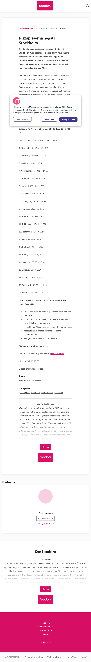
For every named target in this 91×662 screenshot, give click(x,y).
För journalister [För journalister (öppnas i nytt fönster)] (54, 657)
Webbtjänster (35, 380)
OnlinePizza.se (57, 353)
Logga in (84, 657)
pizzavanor (35, 392)
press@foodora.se (45, 523)
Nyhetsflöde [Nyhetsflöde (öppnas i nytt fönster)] (71, 657)
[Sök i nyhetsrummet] (88, 6)
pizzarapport (24, 392)
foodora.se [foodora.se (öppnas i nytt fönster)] (46, 642)
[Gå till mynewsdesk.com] (12, 657)
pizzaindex (58, 392)
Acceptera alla (68, 119)
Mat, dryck (23, 380)
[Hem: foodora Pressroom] (45, 5)
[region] (45, 110)
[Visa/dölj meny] (4, 6)
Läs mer (45, 447)
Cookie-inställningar (22, 119)
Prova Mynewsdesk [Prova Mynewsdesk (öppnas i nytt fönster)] (34, 657)
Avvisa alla (49, 119)
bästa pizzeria (47, 392)
